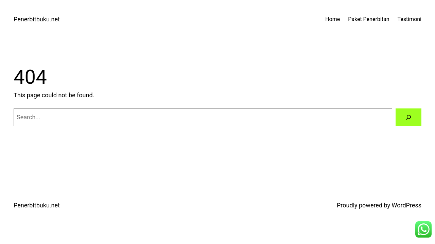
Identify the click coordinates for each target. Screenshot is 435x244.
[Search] (408, 117)
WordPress (406, 205)
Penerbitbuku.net (37, 19)
